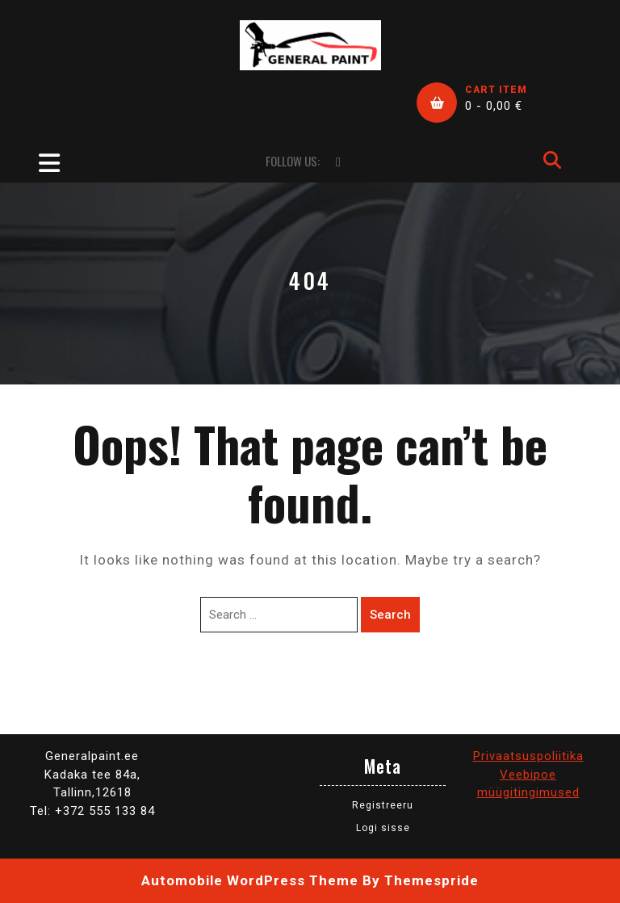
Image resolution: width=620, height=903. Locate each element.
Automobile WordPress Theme (249, 880)
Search (390, 614)
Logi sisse (383, 828)
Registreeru (382, 805)
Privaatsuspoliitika (528, 756)
